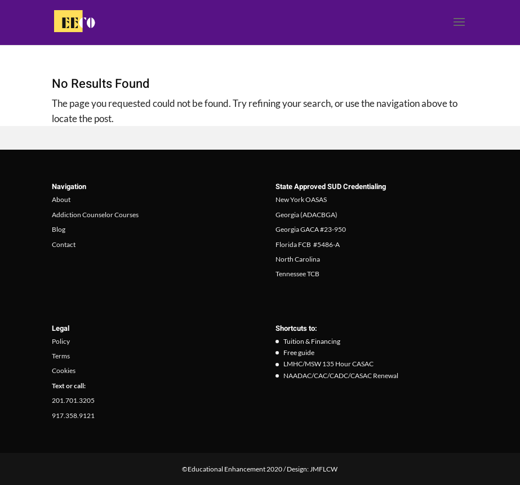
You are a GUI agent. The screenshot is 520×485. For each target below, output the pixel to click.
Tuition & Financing (311, 341)
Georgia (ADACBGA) (306, 214)
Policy (61, 341)
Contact (63, 244)
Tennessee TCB (297, 274)
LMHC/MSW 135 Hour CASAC (328, 364)
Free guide (298, 352)
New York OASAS (301, 199)
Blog (58, 229)
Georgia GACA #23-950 (310, 229)
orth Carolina (301, 259)
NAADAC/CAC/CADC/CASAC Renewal (340, 375)
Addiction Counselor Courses (95, 214)
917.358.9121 (73, 415)
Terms (61, 356)
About (61, 199)
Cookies (63, 370)
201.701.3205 (73, 400)
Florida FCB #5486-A (307, 244)
